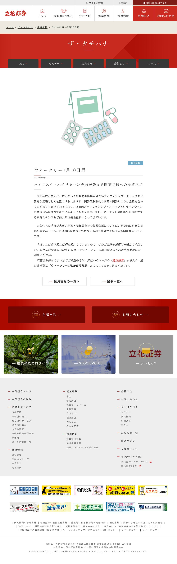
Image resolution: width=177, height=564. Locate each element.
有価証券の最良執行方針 (54, 522)
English (123, 3)
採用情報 (72, 434)
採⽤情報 (123, 16)
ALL (21, 63)
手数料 (15, 437)
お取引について (63, 16)
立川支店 (71, 413)
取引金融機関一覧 (22, 441)
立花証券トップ (22, 391)
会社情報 (85, 16)
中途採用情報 (74, 443)
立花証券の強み (22, 399)
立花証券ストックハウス (134, 461)
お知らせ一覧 (129, 432)
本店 (69, 396)
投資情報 (42, 27)
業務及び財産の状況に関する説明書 (143, 522)
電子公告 (17, 467)
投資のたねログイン (156, 3)
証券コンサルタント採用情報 (83, 447)
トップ (42, 16)
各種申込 (144, 16)
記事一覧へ (115, 281)
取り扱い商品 (19, 425)
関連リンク (128, 440)
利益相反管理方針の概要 (48, 526)
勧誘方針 (114, 522)
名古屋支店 (73, 426)
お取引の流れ (19, 416)
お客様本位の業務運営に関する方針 (40, 530)
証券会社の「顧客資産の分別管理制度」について (131, 526)
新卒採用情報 (74, 439)
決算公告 (17, 463)
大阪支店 (71, 421)
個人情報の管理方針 (25, 522)
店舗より (119, 63)
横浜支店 (71, 417)
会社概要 (17, 454)
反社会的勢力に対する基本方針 (83, 526)
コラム (152, 63)
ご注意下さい (129, 448)
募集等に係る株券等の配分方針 (88, 522)
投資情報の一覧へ (67, 281)
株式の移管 (18, 429)
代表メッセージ (20, 459)
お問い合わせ (166, 16)
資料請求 (118, 260)
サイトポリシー (130, 530)
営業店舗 (104, 16)
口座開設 (17, 412)
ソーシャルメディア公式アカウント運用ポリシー (90, 530)
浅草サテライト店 (76, 404)
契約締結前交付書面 (23, 433)
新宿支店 (71, 400)
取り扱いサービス (22, 420)
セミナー (54, 63)
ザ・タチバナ (25, 27)
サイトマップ (149, 530)
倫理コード (25, 526)
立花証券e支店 (129, 465)
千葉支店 (71, 409)
